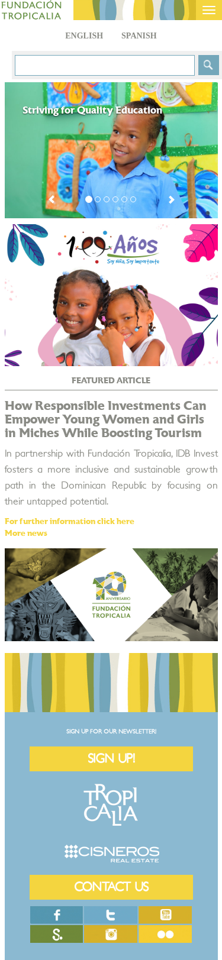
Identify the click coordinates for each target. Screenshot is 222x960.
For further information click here (69, 522)
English (84, 35)
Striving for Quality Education (92, 110)
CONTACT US (111, 887)
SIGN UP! (111, 758)
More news (26, 533)
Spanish (139, 35)
